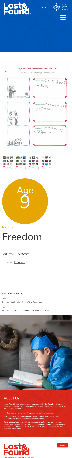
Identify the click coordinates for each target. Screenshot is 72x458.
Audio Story (9, 310)
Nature (18, 302)
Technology (37, 302)
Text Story (22, 254)
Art (3, 310)
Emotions (19, 262)
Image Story (20, 310)
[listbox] (43, 7)
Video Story (44, 310)
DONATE (63, 445)
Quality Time (27, 302)
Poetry (27, 310)
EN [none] (41, 7)
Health (12, 302)
